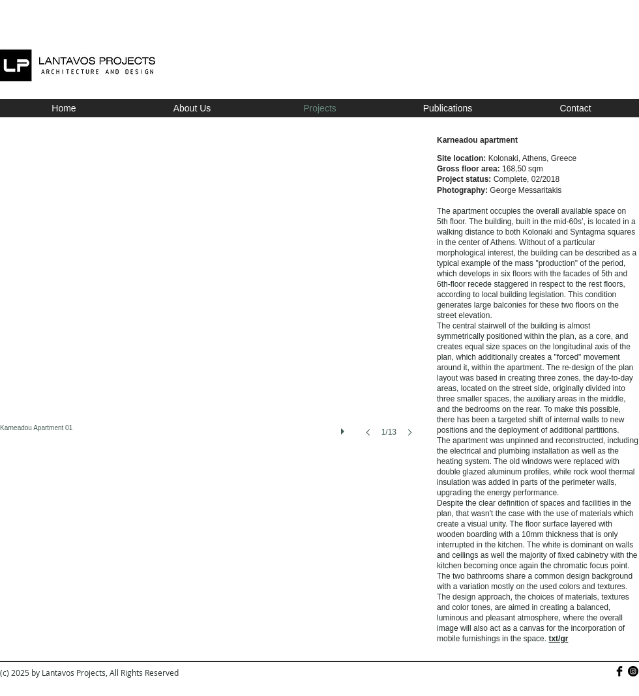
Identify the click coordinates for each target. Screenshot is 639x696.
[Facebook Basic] (619, 671)
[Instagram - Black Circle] (633, 671)
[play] (344, 428)
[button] (210, 299)
